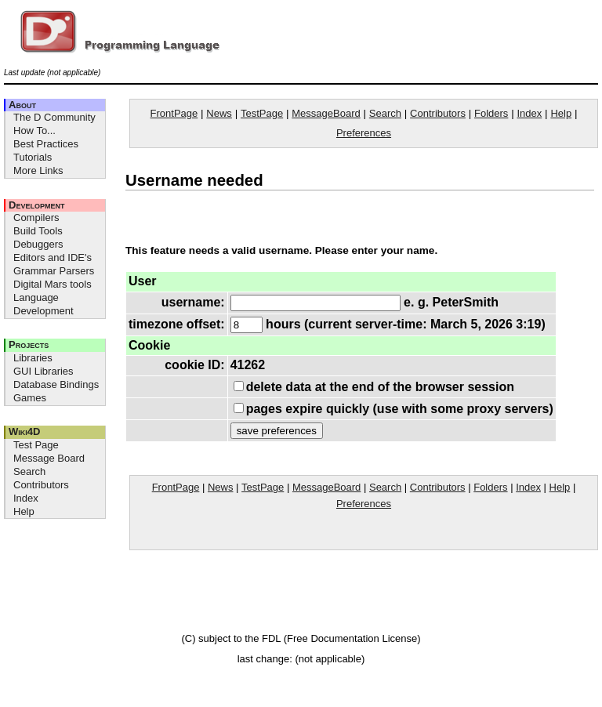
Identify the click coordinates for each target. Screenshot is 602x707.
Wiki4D (24, 431)
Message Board (49, 458)
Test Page (36, 445)
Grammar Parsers (53, 271)
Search (29, 471)
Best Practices (45, 144)
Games (29, 398)
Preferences (363, 133)
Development (36, 205)
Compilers (36, 217)
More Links (38, 170)
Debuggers (38, 244)
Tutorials (32, 157)
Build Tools (38, 231)
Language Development (43, 304)
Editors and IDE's (52, 257)
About (22, 105)
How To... (34, 130)
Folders (491, 113)
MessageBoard (326, 113)
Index (25, 498)
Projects (29, 344)
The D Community (54, 117)
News (219, 113)
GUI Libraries (43, 371)
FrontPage (174, 113)
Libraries (33, 358)
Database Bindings (56, 384)
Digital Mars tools (52, 284)
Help (23, 511)
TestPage (262, 113)
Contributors (41, 485)
